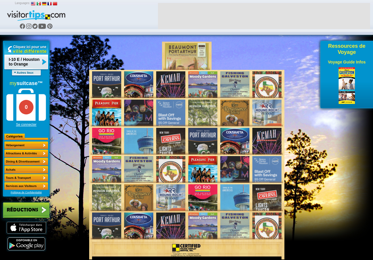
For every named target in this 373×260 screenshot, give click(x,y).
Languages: (22, 3)
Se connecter (26, 125)
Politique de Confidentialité (26, 192)
